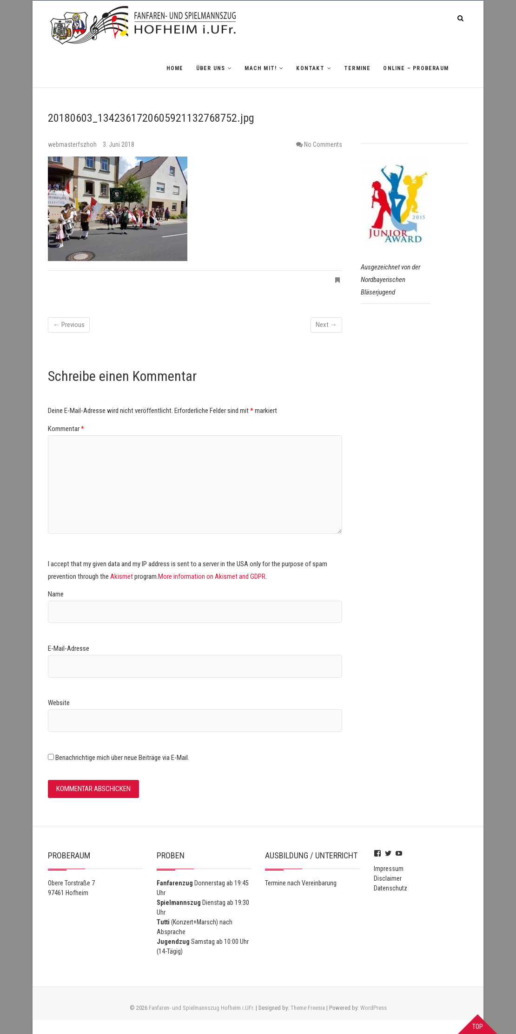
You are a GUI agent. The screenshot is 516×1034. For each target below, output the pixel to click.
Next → (326, 325)
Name (56, 594)
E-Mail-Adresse (68, 648)
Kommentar (66, 429)
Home (175, 68)
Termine (357, 68)
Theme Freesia (308, 1007)
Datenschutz (390, 888)
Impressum (389, 868)
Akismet (121, 576)
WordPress (373, 1007)
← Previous (69, 325)
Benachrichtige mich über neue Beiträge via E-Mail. (122, 757)
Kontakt (310, 68)
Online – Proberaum (416, 68)
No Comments (323, 144)
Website (59, 703)
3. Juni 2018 (118, 144)
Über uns (210, 68)
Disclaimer (388, 878)
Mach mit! (261, 68)
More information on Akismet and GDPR (211, 576)
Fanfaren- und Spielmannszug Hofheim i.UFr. (201, 1007)
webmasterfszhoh (73, 144)
